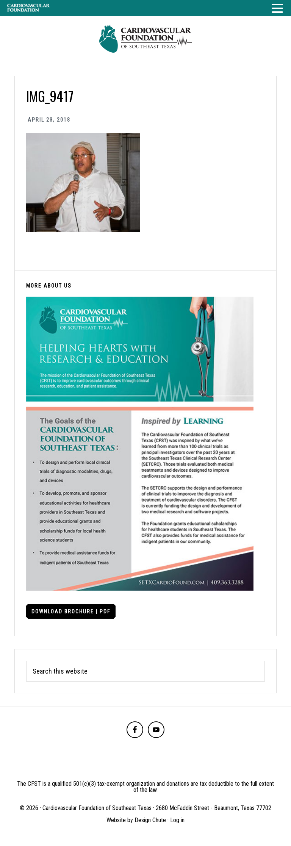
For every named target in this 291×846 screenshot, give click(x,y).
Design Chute (150, 820)
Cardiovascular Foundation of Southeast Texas (145, 38)
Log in (177, 820)
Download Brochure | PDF (70, 611)
